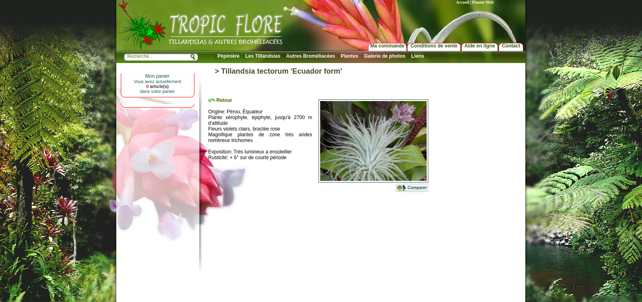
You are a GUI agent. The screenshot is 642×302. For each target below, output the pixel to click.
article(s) (157, 86)
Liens (417, 56)
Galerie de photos (384, 56)
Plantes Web (483, 2)
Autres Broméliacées (310, 56)
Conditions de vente (434, 46)
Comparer (417, 187)
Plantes (349, 56)
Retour (225, 100)
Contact (511, 46)
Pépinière (228, 56)
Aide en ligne (479, 46)
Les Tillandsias (262, 56)
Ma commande (387, 46)
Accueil (462, 2)
